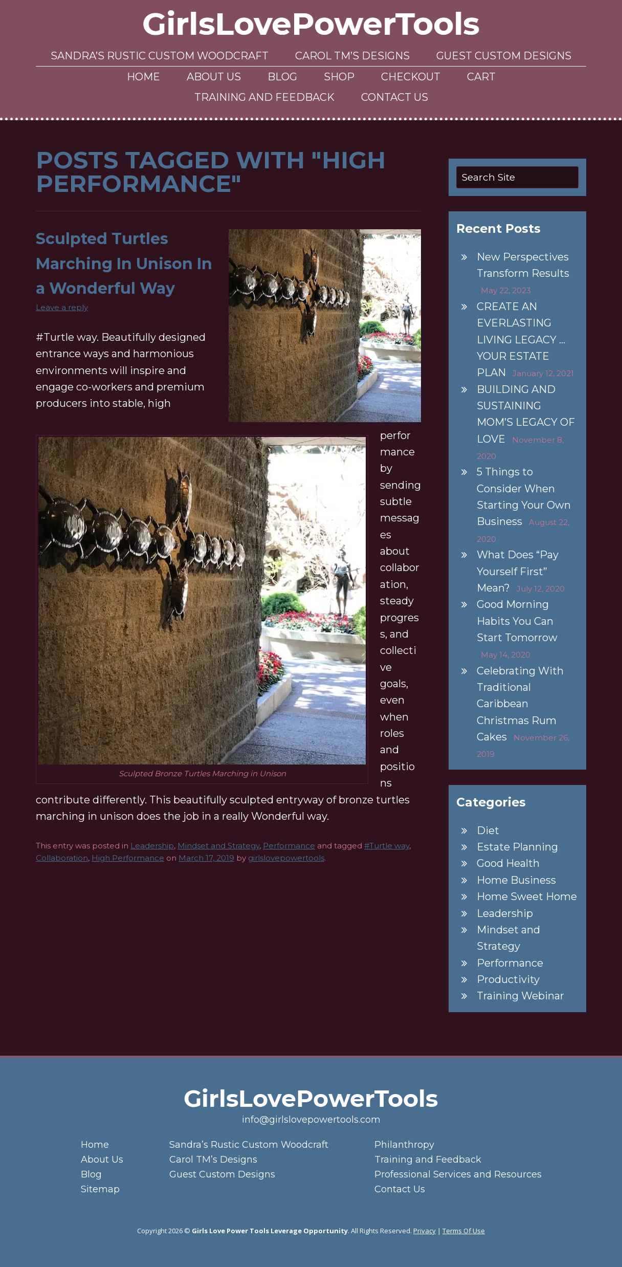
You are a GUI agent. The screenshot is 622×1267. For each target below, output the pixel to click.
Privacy (424, 1230)
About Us (214, 77)
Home (143, 77)
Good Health (508, 863)
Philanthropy (404, 1144)
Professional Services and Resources (458, 1174)
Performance (289, 845)
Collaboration (62, 858)
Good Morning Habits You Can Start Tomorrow (517, 621)
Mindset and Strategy (218, 845)
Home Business (516, 880)
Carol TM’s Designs (352, 56)
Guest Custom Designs (503, 56)
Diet (488, 830)
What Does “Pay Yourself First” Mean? (518, 571)
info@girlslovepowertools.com (311, 1119)
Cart (481, 77)
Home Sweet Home (527, 896)
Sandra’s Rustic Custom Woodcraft (160, 56)
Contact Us (394, 97)
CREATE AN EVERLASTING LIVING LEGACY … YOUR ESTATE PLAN (521, 339)
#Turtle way (386, 845)
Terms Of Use (463, 1230)
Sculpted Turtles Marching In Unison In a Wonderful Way (124, 263)
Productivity (508, 979)
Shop (339, 77)
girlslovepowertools (286, 858)
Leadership (152, 845)
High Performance (128, 858)
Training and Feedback (264, 97)
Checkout (410, 77)
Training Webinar (520, 996)
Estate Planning (517, 847)
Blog (282, 77)
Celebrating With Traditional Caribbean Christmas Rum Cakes (520, 704)
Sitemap (100, 1189)
